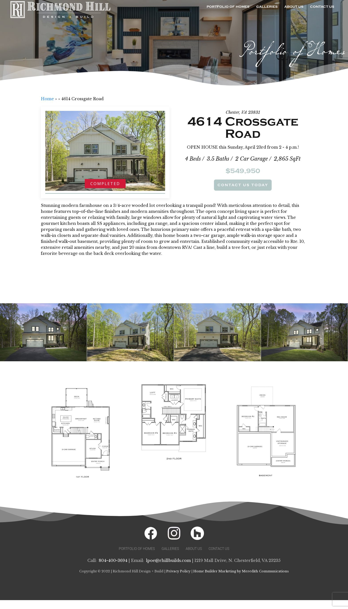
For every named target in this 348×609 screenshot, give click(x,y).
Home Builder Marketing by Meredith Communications (241, 571)
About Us (293, 7)
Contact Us (322, 7)
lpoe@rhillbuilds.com (168, 560)
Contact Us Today (243, 185)
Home (47, 98)
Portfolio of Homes (228, 7)
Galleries (267, 7)
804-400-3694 (113, 560)
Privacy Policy (178, 571)
